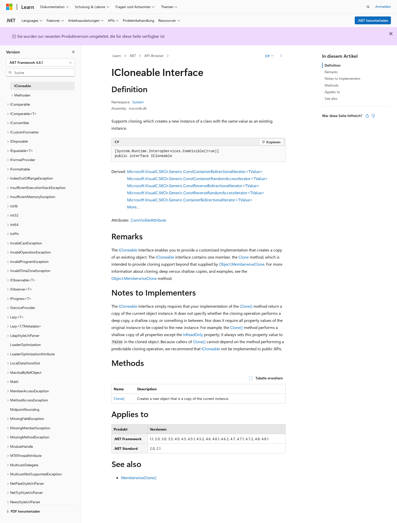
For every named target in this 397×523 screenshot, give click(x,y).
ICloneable (128, 250)
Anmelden (383, 6)
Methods (332, 85)
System (138, 102)
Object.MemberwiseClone (241, 264)
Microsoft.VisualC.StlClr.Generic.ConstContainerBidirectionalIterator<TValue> (195, 171)
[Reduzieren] (73, 51)
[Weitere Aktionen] (281, 56)
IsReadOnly (193, 334)
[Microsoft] (9, 7)
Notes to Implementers (342, 78)
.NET (132, 55)
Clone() (246, 306)
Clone (244, 257)
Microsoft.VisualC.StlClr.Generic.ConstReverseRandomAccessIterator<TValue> (196, 192)
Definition (333, 65)
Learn (116, 55)
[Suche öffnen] (368, 6)
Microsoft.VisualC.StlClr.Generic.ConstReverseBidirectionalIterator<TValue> (193, 185)
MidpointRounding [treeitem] (24, 409)
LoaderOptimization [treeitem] (25, 344)
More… (133, 206)
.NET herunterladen (373, 20)
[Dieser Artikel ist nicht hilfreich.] (373, 116)
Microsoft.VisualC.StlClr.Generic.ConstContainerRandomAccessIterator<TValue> (197, 178)
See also (331, 98)
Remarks (331, 71)
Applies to (332, 91)
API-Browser (154, 55)
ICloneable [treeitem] (22, 85)
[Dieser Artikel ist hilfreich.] (367, 116)
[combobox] (40, 63)
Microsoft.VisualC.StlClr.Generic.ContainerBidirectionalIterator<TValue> (190, 199)
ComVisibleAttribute (148, 220)
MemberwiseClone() (138, 477)
